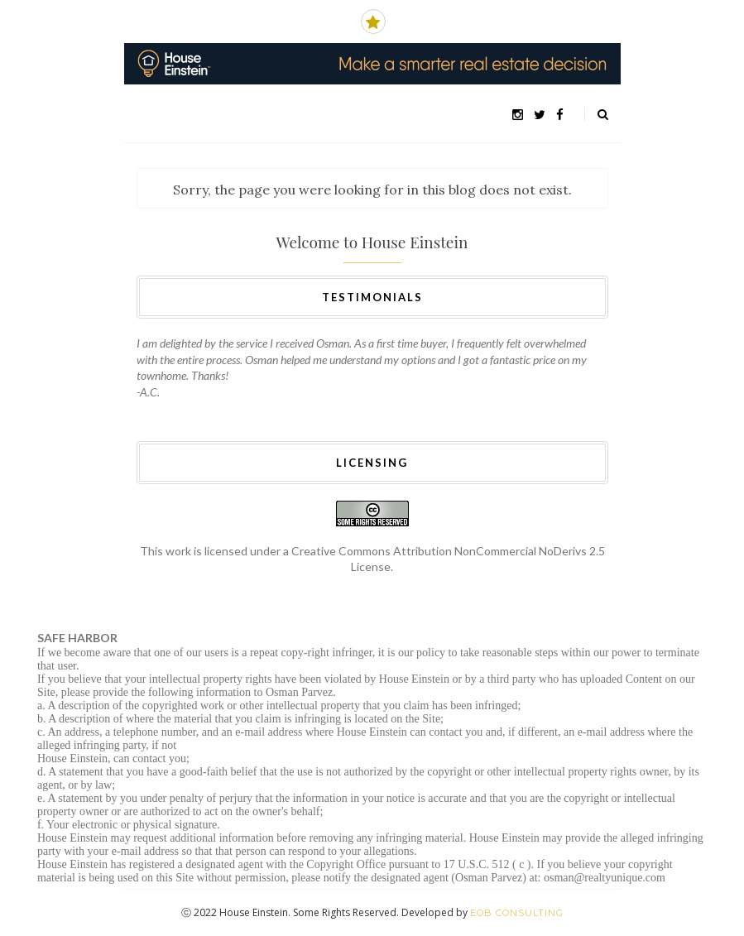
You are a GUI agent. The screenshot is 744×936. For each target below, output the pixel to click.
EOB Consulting (517, 913)
